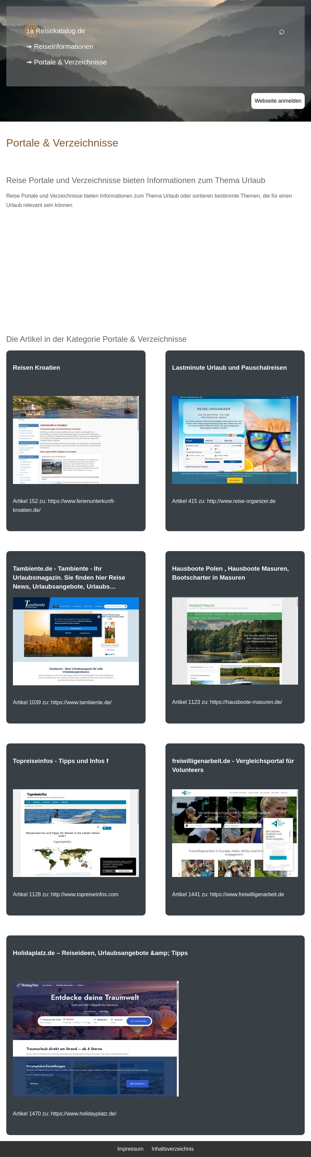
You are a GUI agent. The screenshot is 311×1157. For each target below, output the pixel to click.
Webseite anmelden (278, 101)
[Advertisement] (155, 261)
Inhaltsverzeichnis (173, 1149)
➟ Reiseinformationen (59, 46)
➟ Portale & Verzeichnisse (66, 62)
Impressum (130, 1149)
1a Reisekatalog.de (55, 31)
